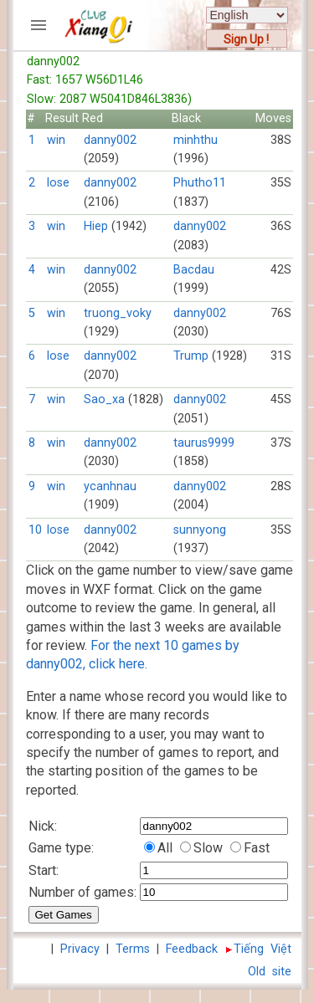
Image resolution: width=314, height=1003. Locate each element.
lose (58, 183)
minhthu (195, 140)
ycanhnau (110, 486)
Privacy (80, 949)
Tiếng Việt (262, 949)
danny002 (110, 140)
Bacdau (193, 270)
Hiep (96, 226)
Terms (133, 949)
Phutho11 (199, 183)
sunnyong (199, 530)
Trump (190, 356)
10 (35, 530)
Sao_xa (104, 399)
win (56, 140)
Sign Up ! (246, 39)
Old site (269, 972)
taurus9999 (203, 443)
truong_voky (118, 313)
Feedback (192, 949)
